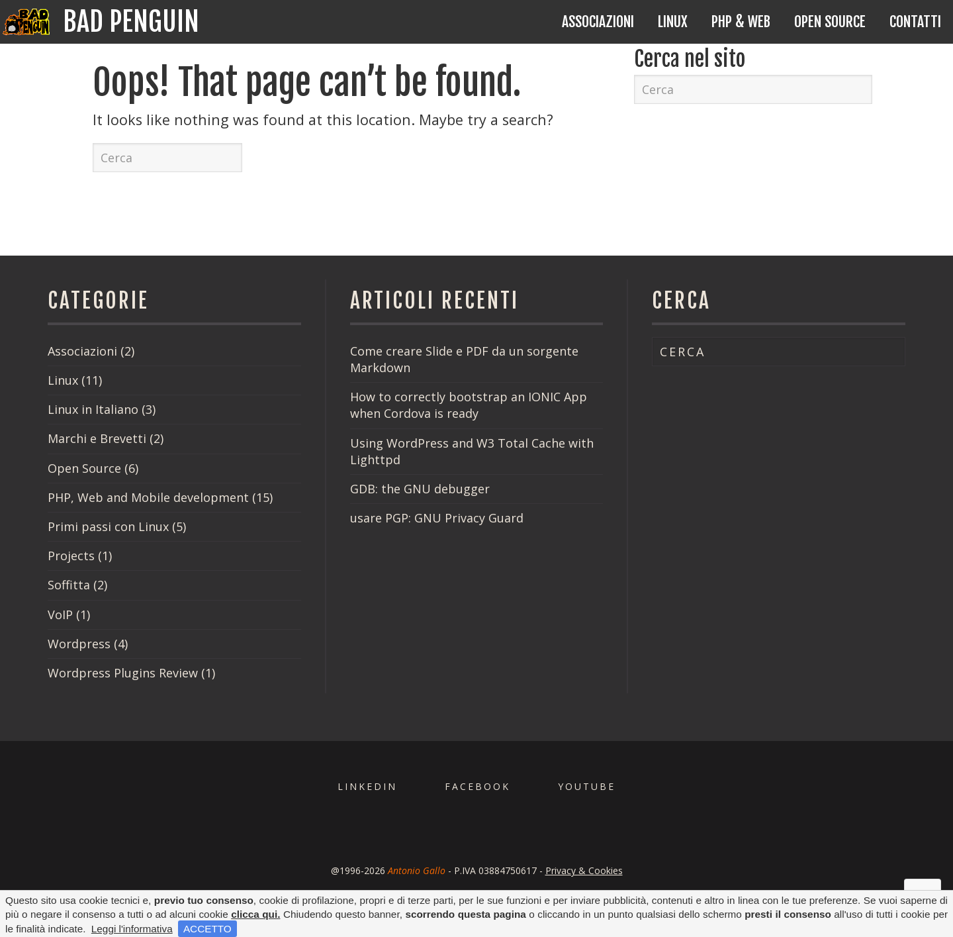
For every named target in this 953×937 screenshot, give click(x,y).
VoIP (60, 614)
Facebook (477, 786)
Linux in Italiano (93, 409)
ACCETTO (207, 928)
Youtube (586, 786)
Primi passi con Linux (108, 526)
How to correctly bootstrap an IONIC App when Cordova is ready (468, 405)
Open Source (830, 21)
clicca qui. (255, 914)
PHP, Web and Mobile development (148, 497)
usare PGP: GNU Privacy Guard (436, 518)
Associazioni (598, 21)
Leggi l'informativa (132, 928)
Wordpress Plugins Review (123, 673)
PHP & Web (740, 21)
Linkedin (367, 786)
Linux (673, 21)
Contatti (915, 21)
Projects (71, 556)
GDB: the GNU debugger (420, 489)
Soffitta (69, 585)
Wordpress (79, 644)
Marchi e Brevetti (97, 438)
